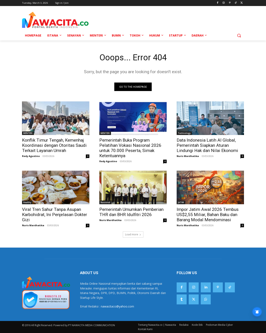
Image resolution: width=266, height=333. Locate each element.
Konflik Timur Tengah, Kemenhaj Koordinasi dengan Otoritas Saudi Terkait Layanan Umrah (54, 145)
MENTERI (27, 133)
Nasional (105, 202)
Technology (184, 133)
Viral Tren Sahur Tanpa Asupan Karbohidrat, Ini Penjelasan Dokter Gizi (54, 214)
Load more (133, 234)
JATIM (181, 202)
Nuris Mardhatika (188, 156)
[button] (239, 35)
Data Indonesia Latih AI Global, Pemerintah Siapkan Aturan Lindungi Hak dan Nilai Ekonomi (207, 145)
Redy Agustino (31, 156)
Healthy (27, 202)
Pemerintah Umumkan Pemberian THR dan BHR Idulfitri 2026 (131, 212)
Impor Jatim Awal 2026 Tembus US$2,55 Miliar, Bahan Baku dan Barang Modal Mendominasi (208, 214)
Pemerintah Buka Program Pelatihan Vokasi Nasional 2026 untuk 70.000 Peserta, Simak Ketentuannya (130, 148)
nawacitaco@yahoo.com (117, 306)
